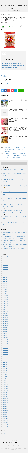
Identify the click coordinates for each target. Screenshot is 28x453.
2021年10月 (6, 335)
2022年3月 (5, 325)
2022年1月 (5, 329)
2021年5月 (5, 346)
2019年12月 (6, 380)
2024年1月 (5, 281)
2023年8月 (5, 291)
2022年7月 (5, 317)
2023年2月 (5, 303)
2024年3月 (5, 277)
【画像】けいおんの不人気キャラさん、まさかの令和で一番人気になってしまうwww (18, 129)
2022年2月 (5, 327)
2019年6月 (5, 392)
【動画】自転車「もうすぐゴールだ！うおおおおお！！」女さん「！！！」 (18, 111)
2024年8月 (5, 267)
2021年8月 (5, 339)
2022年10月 (6, 311)
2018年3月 (5, 422)
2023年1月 (5, 305)
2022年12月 (6, 307)
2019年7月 (5, 390)
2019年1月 (5, 402)
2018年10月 (6, 408)
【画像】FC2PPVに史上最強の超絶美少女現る (14, 169)
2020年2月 (5, 376)
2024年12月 (6, 259)
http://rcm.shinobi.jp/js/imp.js (11, 63)
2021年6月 (5, 344)
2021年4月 (5, 348)
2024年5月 (5, 273)
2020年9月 (5, 362)
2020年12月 (6, 356)
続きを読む (4, 76)
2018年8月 (5, 412)
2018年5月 (5, 418)
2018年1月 (5, 427)
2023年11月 (6, 285)
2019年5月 (5, 394)
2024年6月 (5, 271)
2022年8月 (5, 315)
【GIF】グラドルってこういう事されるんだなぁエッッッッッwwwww (18, 120)
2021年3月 (5, 350)
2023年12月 (6, 283)
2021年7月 (5, 342)
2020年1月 (5, 378)
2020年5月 (5, 370)
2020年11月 (6, 358)
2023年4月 (5, 299)
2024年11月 (6, 261)
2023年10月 (6, 287)
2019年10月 (6, 384)
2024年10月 (6, 263)
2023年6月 (5, 295)
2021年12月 (6, 331)
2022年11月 (6, 309)
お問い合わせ (14, 440)
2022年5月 (5, 321)
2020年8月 (5, 364)
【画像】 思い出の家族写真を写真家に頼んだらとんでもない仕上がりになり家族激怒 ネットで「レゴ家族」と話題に (16, 155)
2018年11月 (6, 406)
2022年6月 (5, 319)
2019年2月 (5, 400)
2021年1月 (5, 354)
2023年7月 (5, 293)
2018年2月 (5, 424)
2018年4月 (5, 420)
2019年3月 (5, 398)
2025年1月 (5, 256)
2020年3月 (5, 374)
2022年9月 (5, 313)
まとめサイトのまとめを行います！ (14, 445)
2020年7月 (5, 366)
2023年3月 (5, 301)
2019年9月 (5, 386)
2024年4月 (5, 275)
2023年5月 (5, 297)
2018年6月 (5, 416)
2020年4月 (5, 372)
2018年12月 (6, 404)
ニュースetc (6, 83)
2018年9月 (5, 410)
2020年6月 (5, 368)
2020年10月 (6, 360)
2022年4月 (5, 323)
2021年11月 (6, 333)
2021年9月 (5, 337)
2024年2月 (5, 279)
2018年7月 (5, 414)
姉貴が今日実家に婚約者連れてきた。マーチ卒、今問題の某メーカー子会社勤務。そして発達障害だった (16, 149)
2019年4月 (5, 396)
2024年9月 (5, 265)
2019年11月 (6, 382)
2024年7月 (5, 269)
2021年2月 (5, 352)
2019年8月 (5, 388)
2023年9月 (5, 289)
